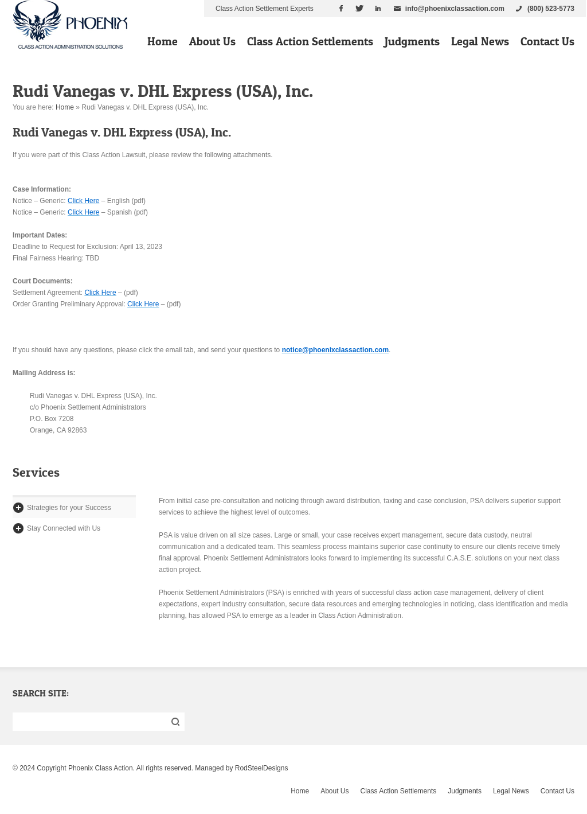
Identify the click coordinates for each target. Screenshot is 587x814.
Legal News (480, 41)
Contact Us (547, 41)
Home (162, 41)
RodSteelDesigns (261, 768)
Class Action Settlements (310, 41)
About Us (212, 41)
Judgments (412, 41)
